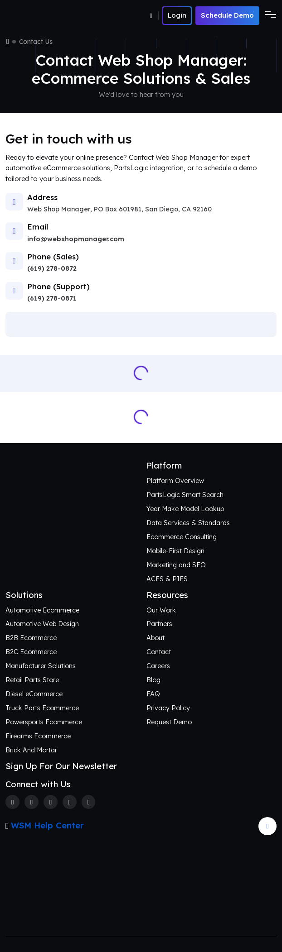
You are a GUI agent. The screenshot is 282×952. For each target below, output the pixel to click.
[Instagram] (51, 802)
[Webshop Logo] (49, 16)
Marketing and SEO (176, 565)
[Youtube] (89, 802)
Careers (158, 666)
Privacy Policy (168, 708)
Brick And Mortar (31, 750)
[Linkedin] (70, 802)
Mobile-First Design (175, 551)
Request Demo (169, 722)
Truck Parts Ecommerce (42, 708)
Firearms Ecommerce (38, 736)
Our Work (161, 610)
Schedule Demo (227, 15)
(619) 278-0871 (52, 298)
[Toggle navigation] (268, 15)
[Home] (7, 42)
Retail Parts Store (32, 680)
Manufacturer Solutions (40, 666)
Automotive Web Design (42, 624)
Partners (159, 624)
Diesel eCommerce (34, 694)
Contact (158, 652)
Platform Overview (175, 481)
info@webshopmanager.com (75, 239)
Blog (153, 680)
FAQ (153, 694)
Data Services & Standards (188, 523)
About (155, 638)
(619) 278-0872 (52, 268)
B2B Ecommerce (31, 638)
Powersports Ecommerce (43, 722)
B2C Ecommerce (31, 652)
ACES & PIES (167, 579)
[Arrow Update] (267, 826)
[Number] (154, 15)
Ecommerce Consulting (181, 537)
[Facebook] (12, 802)
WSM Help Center (47, 826)
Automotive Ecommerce (42, 610)
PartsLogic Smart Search (185, 495)
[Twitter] (31, 802)
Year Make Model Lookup (185, 509)
